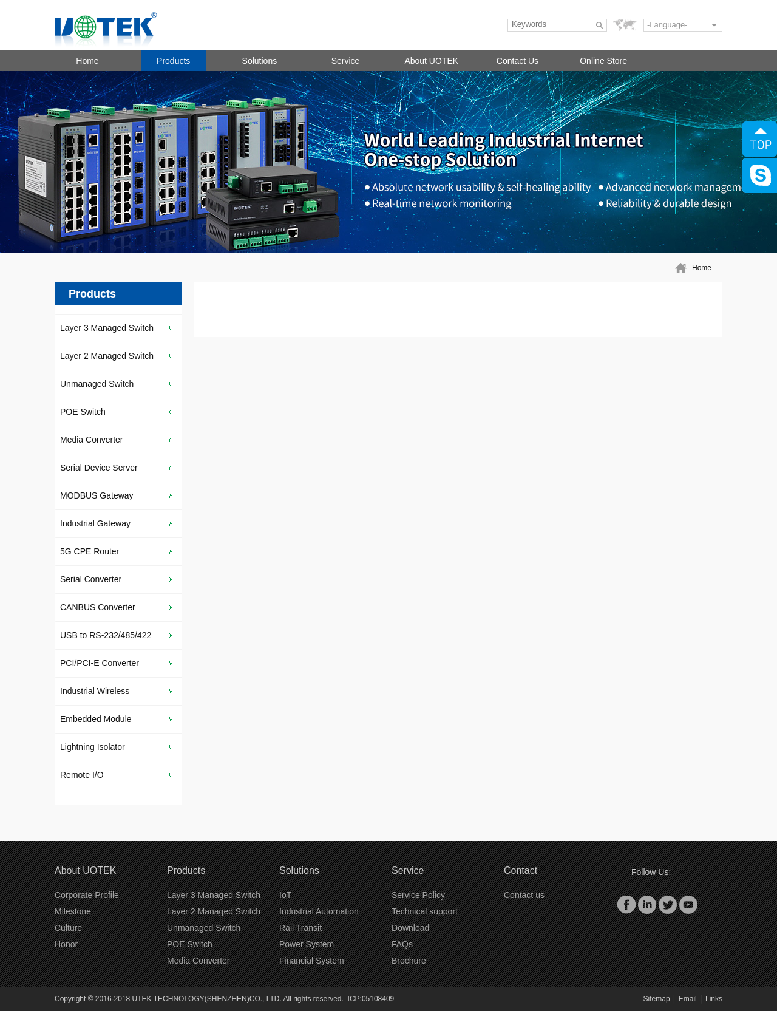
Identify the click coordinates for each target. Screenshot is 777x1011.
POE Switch (83, 412)
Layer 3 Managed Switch (107, 328)
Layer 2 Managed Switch (107, 356)
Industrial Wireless (94, 691)
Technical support (425, 911)
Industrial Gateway (95, 523)
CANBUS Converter (97, 607)
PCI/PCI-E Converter (99, 663)
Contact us (524, 895)
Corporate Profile (87, 895)
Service (345, 61)
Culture (68, 928)
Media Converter (91, 439)
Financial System (311, 960)
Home (87, 61)
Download (410, 928)
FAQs (402, 944)
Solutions (259, 61)
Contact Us (517, 61)
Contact (520, 870)
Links (713, 999)
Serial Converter (90, 579)
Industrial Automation (319, 911)
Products (173, 61)
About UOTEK (431, 61)
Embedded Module (96, 719)
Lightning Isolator (92, 747)
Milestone (73, 911)
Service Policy (418, 895)
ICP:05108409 (371, 999)
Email (688, 999)
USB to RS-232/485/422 (105, 635)
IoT (285, 895)
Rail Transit (300, 928)
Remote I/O (82, 775)
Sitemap (656, 999)
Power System (306, 944)
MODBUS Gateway (97, 495)
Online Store (603, 61)
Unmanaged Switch (97, 384)
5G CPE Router (89, 551)
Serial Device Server (99, 467)
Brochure (409, 960)
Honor (66, 944)
